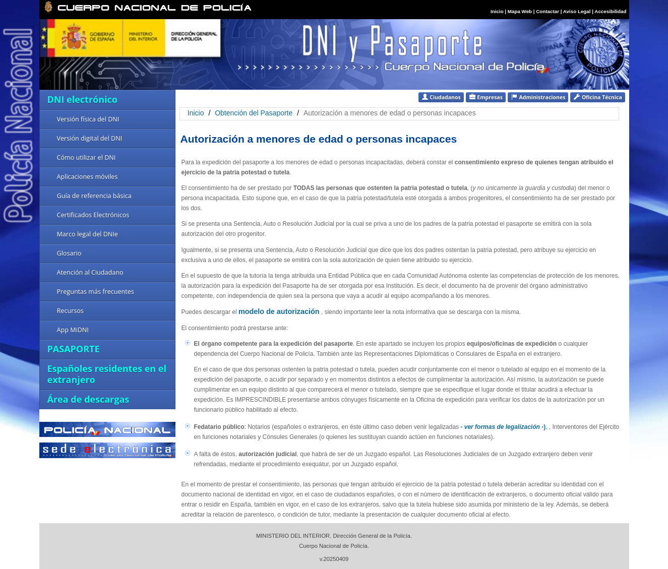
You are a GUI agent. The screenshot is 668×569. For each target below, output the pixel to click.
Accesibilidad (610, 11)
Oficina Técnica (597, 97)
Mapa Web (520, 11)
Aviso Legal (577, 11)
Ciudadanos (441, 97)
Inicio (497, 11)
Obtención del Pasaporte (254, 113)
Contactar (547, 11)
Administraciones (538, 97)
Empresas (486, 97)
